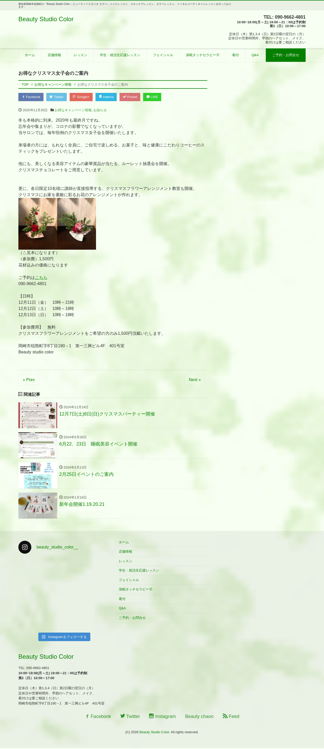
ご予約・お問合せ (285, 55)
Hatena (108, 97)
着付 (235, 55)
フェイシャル (163, 55)
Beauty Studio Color (45, 19)
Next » (195, 380)
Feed (231, 717)
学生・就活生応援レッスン (120, 55)
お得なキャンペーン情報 (73, 110)
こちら (41, 278)
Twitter (57, 97)
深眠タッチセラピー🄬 (202, 55)
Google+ (82, 97)
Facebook (31, 97)
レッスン (80, 55)
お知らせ (100, 110)
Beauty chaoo (199, 717)
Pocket (133, 97)
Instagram (162, 717)
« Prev (29, 380)
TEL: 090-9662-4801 (284, 17)
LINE (155, 97)
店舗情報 (54, 55)
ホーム (30, 55)
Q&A (255, 55)
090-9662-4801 (32, 284)
